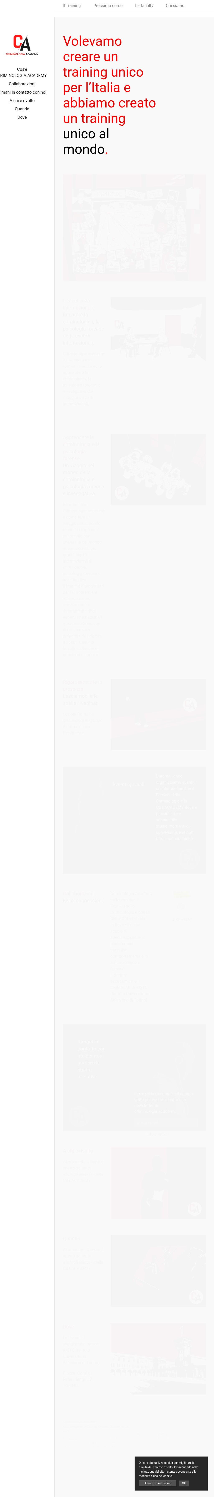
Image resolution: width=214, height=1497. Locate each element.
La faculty (144, 11)
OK (184, 1483)
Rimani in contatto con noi (27, 92)
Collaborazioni (27, 83)
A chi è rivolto (27, 100)
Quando (27, 108)
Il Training (72, 11)
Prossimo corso (107, 11)
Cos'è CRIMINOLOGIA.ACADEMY (27, 72)
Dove (27, 117)
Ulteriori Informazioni (157, 1483)
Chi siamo (175, 11)
